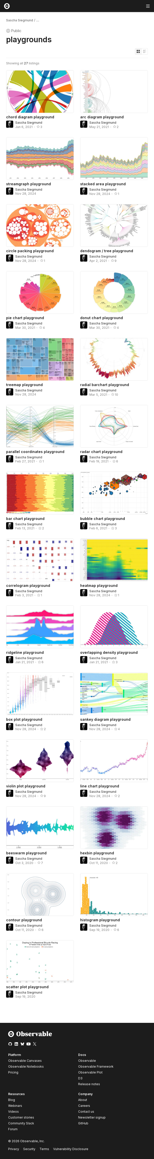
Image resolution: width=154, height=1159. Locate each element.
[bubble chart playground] (114, 493)
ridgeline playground (25, 652)
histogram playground (100, 920)
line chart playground (99, 786)
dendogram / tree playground (106, 251)
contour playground (24, 920)
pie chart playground (25, 318)
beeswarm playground (26, 853)
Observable (87, 1061)
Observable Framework (96, 1066)
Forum (13, 1129)
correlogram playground (28, 585)
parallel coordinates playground (35, 451)
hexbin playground (97, 853)
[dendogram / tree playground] (114, 225)
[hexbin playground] (114, 827)
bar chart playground (25, 518)
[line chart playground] (114, 760)
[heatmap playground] (114, 560)
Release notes (89, 1084)
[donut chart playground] (114, 292)
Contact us (86, 1111)
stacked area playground (103, 184)
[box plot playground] (40, 693)
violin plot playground (25, 786)
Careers (84, 1106)
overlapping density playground (109, 652)
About (82, 1100)
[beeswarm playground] (40, 827)
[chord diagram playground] (40, 91)
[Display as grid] (138, 51)
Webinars (15, 1106)
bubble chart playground (102, 518)
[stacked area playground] (114, 158)
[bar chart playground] (40, 493)
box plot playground (24, 719)
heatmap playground (99, 585)
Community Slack (21, 1123)
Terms (44, 1149)
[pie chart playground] (40, 292)
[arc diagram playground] (114, 91)
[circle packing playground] (40, 225)
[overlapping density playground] (114, 626)
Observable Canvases (25, 1061)
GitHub (83, 1123)
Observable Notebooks (26, 1066)
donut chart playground (101, 318)
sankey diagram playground (105, 719)
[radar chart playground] (114, 426)
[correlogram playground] (40, 560)
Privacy (13, 1149)
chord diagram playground (30, 117)
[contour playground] (40, 894)
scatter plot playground (27, 987)
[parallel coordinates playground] (40, 426)
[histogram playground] (114, 894)
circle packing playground (30, 251)
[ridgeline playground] (40, 626)
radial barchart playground (104, 385)
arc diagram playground (102, 117)
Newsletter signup (92, 1117)
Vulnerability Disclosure (70, 1149)
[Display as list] (145, 51)
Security (29, 1149)
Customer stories (21, 1117)
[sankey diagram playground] (114, 693)
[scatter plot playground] (40, 961)
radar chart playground (101, 451)
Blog (11, 1100)
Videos (13, 1111)
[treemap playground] (40, 359)
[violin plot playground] (40, 760)
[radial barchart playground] (114, 359)
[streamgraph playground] (40, 158)
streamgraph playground (28, 184)
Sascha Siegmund (19, 20)
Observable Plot (90, 1072)
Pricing (13, 1072)
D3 (80, 1078)
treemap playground (24, 385)
